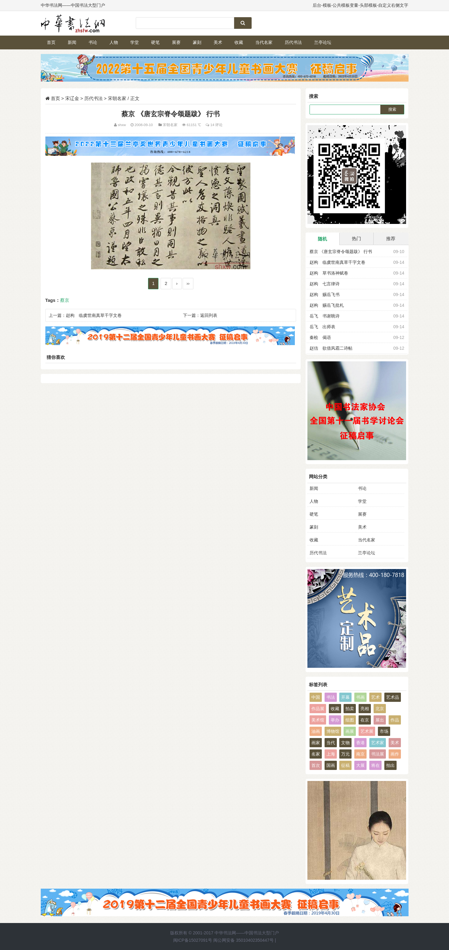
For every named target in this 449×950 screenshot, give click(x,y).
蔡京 (64, 300)
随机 (322, 238)
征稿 (345, 765)
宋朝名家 (117, 98)
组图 (349, 719)
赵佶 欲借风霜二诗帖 (331, 348)
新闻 (72, 42)
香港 (360, 742)
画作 (394, 754)
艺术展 (366, 731)
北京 (379, 708)
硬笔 (155, 42)
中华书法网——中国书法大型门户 (247, 932)
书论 (93, 42)
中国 (315, 697)
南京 (360, 754)
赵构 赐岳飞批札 (327, 305)
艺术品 (392, 697)
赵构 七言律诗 (325, 283)
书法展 (377, 754)
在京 (364, 719)
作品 (394, 719)
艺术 (375, 697)
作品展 (317, 708)
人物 (113, 42)
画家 (315, 742)
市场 (384, 731)
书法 (330, 697)
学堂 (134, 42)
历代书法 (293, 42)
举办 (335, 719)
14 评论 (216, 125)
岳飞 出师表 (322, 326)
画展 (349, 731)
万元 (345, 754)
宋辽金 (72, 98)
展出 (379, 719)
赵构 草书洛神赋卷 (329, 273)
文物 (345, 742)
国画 (330, 765)
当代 (330, 742)
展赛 (176, 42)
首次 (315, 765)
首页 (51, 42)
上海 (330, 754)
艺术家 (377, 742)
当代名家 (263, 42)
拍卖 (349, 708)
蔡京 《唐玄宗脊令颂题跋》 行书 (341, 251)
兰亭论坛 (322, 42)
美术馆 (317, 719)
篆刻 (197, 42)
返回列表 (208, 315)
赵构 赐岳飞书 (325, 294)
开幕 (345, 697)
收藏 (238, 42)
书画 (360, 697)
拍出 (390, 765)
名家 (315, 754)
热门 (356, 238)
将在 (375, 765)
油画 (315, 731)
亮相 (364, 708)
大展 (360, 765)
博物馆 (332, 731)
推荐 (390, 238)
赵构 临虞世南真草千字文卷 (94, 315)
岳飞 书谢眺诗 (325, 315)
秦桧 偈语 (320, 337)
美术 (218, 42)
